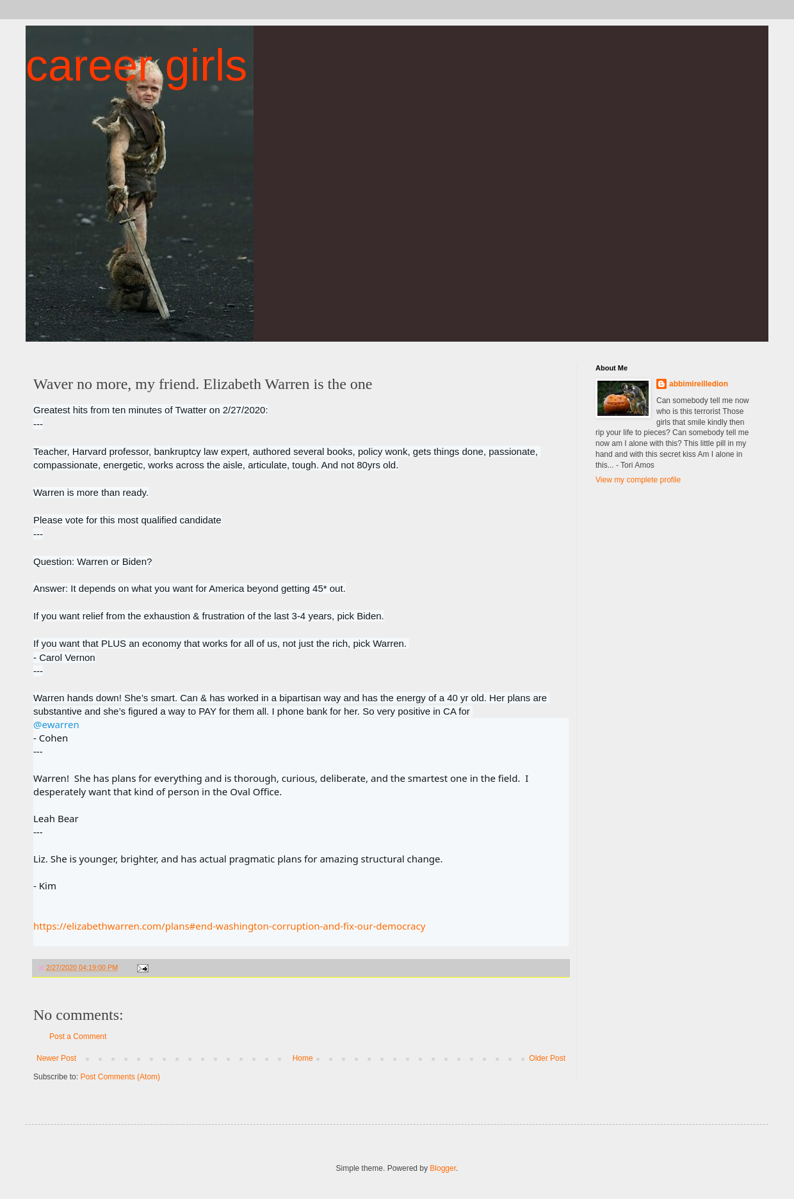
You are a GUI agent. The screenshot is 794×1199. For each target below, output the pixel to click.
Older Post (547, 1058)
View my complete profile (638, 479)
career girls (136, 65)
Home (303, 1058)
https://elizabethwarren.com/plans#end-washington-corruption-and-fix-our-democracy (229, 925)
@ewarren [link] (56, 724)
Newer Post (56, 1058)
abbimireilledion (698, 383)
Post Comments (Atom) (120, 1076)
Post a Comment (77, 1036)
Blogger (443, 1168)
